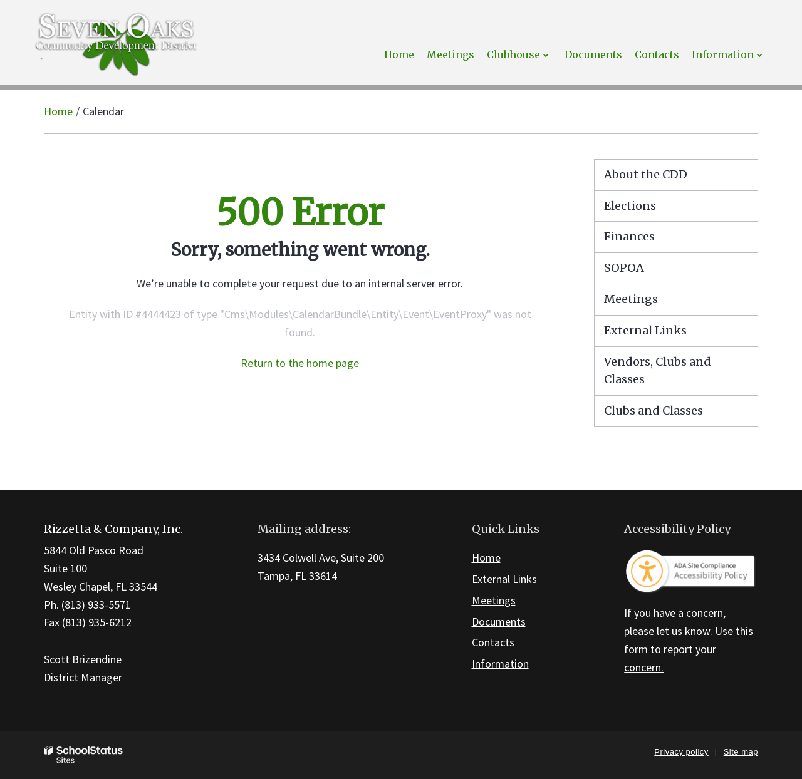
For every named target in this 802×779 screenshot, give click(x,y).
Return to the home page (300, 363)
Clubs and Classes (653, 410)
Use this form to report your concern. (688, 649)
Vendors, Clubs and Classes (657, 370)
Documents (499, 621)
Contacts (493, 642)
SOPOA (624, 268)
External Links (645, 330)
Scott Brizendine (83, 659)
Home (58, 111)
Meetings (631, 299)
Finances (629, 236)
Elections (630, 206)
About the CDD (645, 174)
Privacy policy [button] (681, 751)
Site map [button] (741, 751)
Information (500, 663)
